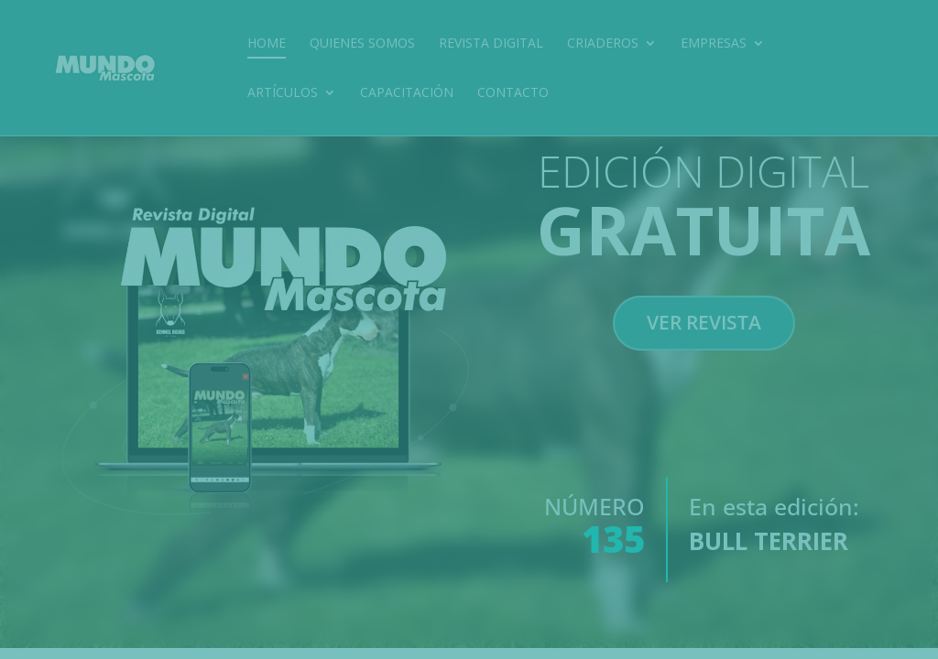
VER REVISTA (704, 353)
